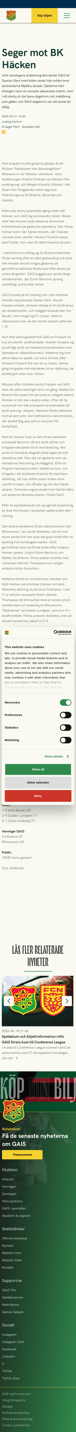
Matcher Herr (12, 1253)
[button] (9, 1009)
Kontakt (7, 1267)
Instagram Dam (13, 1342)
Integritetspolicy (13, 1400)
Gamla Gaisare (13, 1312)
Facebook (9, 1349)
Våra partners (12, 1201)
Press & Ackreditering (17, 1419)
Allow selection (38, 782)
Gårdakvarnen (12, 1297)
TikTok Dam (11, 1378)
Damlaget (9, 1194)
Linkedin (8, 1356)
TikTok (7, 1371)
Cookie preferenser (16, 1425)
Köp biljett (44, 15)
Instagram (9, 1334)
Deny (38, 796)
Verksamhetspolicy (16, 1413)
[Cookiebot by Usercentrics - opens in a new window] (54, 632)
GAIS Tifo (9, 1290)
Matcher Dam (12, 1260)
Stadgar (7, 1406)
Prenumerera (22, 1154)
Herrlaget (9, 1186)
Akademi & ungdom (16, 1216)
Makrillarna (10, 1305)
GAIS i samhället (14, 1208)
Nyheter (8, 1245)
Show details (53, 756)
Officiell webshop (14, 1238)
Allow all (38, 769)
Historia (7, 1179)
